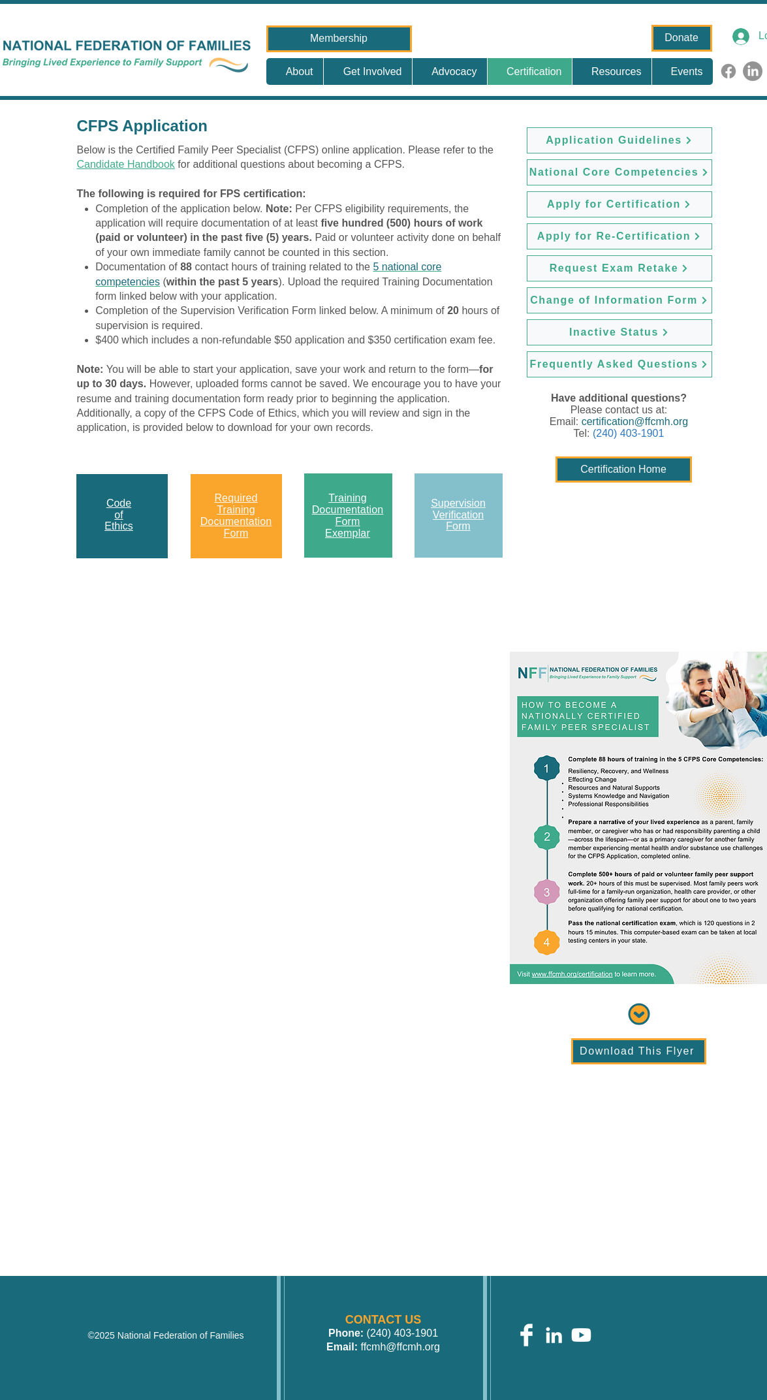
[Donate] (681, 38)
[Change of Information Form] (619, 300)
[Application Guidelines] (619, 140)
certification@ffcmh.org (635, 421)
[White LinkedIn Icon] (553, 1335)
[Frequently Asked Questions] (619, 364)
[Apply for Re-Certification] (619, 236)
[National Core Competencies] (619, 172)
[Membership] (339, 38)
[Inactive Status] (619, 332)
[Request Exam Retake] (619, 268)
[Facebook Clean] (526, 1335)
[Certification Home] (624, 469)
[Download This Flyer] (638, 1051)
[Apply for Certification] (619, 204)
